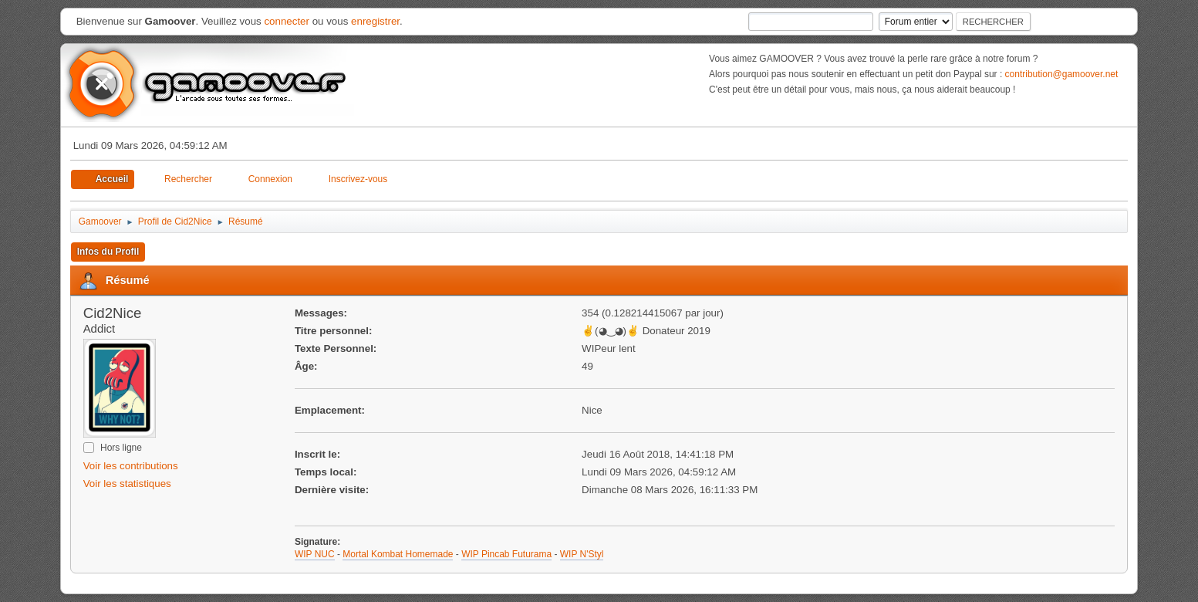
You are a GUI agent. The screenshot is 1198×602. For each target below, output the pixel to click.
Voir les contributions (130, 466)
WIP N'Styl (582, 554)
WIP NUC (315, 554)
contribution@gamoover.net (1062, 74)
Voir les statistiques (127, 483)
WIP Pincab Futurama (506, 554)
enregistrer (375, 21)
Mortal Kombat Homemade (398, 554)
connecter (286, 21)
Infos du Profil (108, 251)
